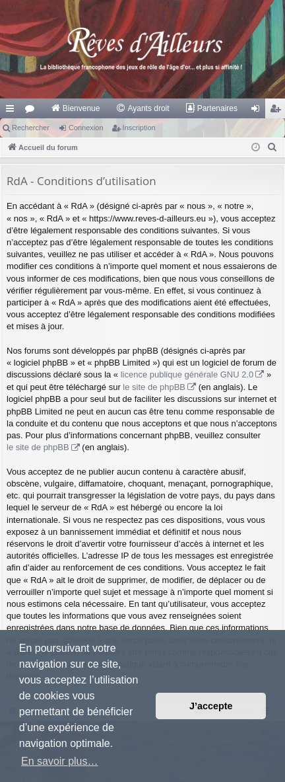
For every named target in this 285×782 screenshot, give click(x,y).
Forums (32, 111)
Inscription (139, 128)
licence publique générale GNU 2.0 (187, 374)
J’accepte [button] (211, 706)
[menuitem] (75, 108)
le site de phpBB (154, 387)
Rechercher (30, 128)
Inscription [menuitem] (278, 111)
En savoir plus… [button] (59, 761)
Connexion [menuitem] (258, 111)
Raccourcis (12, 111)
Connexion (86, 128)
